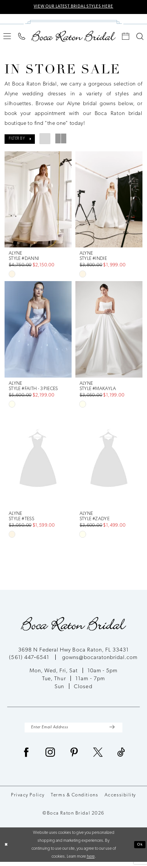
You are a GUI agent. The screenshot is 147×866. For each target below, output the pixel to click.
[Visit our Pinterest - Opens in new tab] (74, 757)
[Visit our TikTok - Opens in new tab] (121, 757)
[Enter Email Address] (74, 730)
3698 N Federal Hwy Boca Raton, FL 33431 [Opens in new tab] (73, 652)
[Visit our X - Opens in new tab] (98, 757)
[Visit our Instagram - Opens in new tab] (50, 757)
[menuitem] (7, 37)
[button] (7, 37)
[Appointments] (126, 37)
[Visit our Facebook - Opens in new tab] (26, 757)
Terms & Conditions (74, 799)
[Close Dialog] (7, 848)
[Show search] (140, 37)
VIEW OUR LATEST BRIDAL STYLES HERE (73, 7)
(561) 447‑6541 (29, 660)
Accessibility (120, 799)
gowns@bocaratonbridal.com (100, 660)
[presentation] (38, 200)
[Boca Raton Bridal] (73, 37)
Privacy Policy (28, 799)
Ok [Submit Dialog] (139, 848)
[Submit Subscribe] (111, 730)
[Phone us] (22, 37)
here (91, 860)
